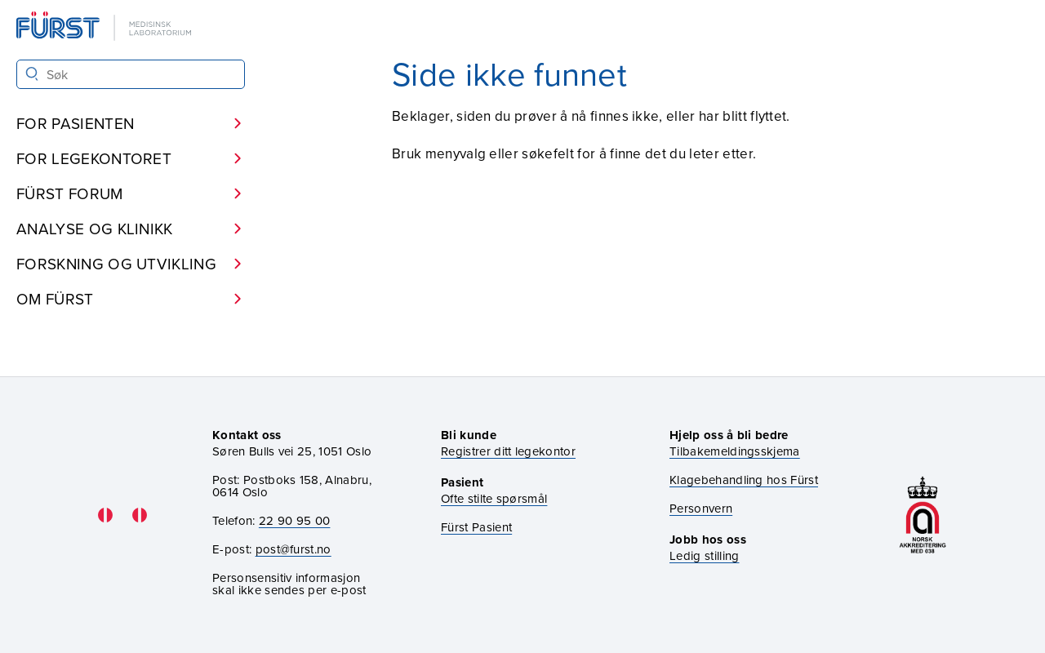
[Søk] (32, 74)
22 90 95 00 (295, 520)
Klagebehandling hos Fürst (743, 479)
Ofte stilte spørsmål (494, 498)
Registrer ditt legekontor (508, 451)
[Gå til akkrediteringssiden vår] (922, 514)
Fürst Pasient (476, 527)
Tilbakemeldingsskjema (734, 451)
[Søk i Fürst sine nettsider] (130, 74)
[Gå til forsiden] (105, 27)
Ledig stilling (704, 555)
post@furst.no (293, 548)
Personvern (700, 508)
